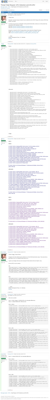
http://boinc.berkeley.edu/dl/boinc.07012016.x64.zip (22, 27)
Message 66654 (33, 43)
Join (43, 1)
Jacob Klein (3, 294)
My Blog (10, 38)
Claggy (2, 43)
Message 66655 (10, 43)
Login (47, 1)
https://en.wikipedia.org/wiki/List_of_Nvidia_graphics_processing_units (25, 31)
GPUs (9, 6)
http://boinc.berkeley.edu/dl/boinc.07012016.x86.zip (22, 26)
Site (16, 1)
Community (10, 1)
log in (13, 10)
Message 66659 (10, 138)
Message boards (4, 6)
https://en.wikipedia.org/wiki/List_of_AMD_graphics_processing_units (24, 32)
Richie (3, 138)
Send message (3, 45)
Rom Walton (3, 14)
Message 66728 (10, 294)
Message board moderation (5, 8)
